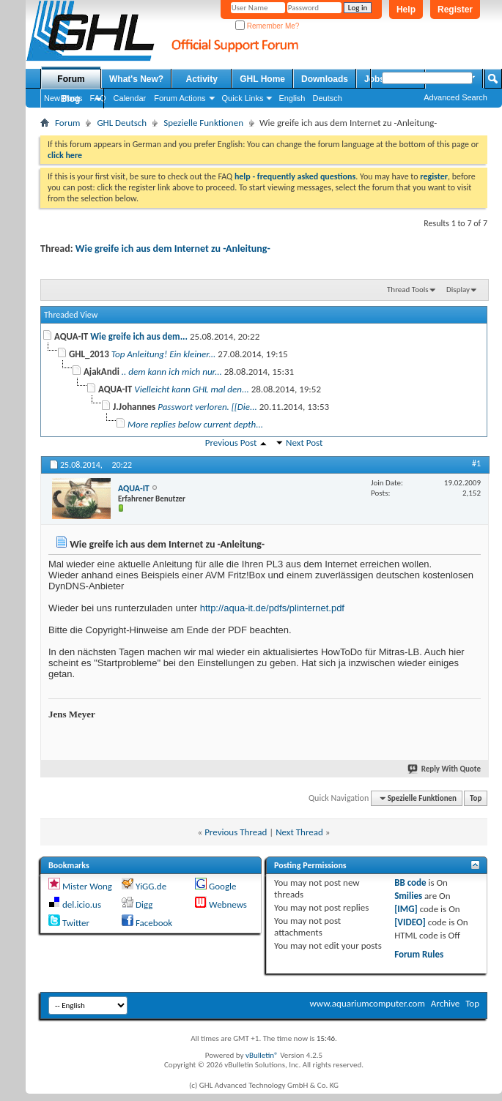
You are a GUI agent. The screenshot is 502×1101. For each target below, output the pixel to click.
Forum (70, 79)
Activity (202, 79)
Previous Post (231, 442)
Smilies (408, 895)
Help (406, 9)
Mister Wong (87, 886)
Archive (445, 1003)
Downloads (324, 79)
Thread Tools (408, 289)
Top (475, 798)
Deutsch (327, 98)
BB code (410, 882)
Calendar (130, 98)
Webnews (228, 904)
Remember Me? (267, 26)
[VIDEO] (410, 922)
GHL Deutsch (122, 122)
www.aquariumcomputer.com (366, 1003)
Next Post (304, 442)
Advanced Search (455, 97)
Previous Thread (235, 831)
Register (455, 9)
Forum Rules (418, 954)
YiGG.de (151, 886)
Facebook (154, 922)
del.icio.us (81, 904)
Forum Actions (179, 98)
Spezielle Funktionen (203, 122)
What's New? (136, 79)
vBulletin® (262, 1055)
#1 (476, 463)
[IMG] (406, 908)
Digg (144, 904)
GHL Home (262, 79)
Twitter (75, 922)
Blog (71, 99)
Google (222, 886)
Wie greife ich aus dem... (139, 336)
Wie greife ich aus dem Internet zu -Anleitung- (172, 248)
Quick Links (243, 98)
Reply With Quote (445, 769)
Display (458, 289)
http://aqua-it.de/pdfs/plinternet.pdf (272, 607)
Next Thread (299, 831)
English (291, 98)
